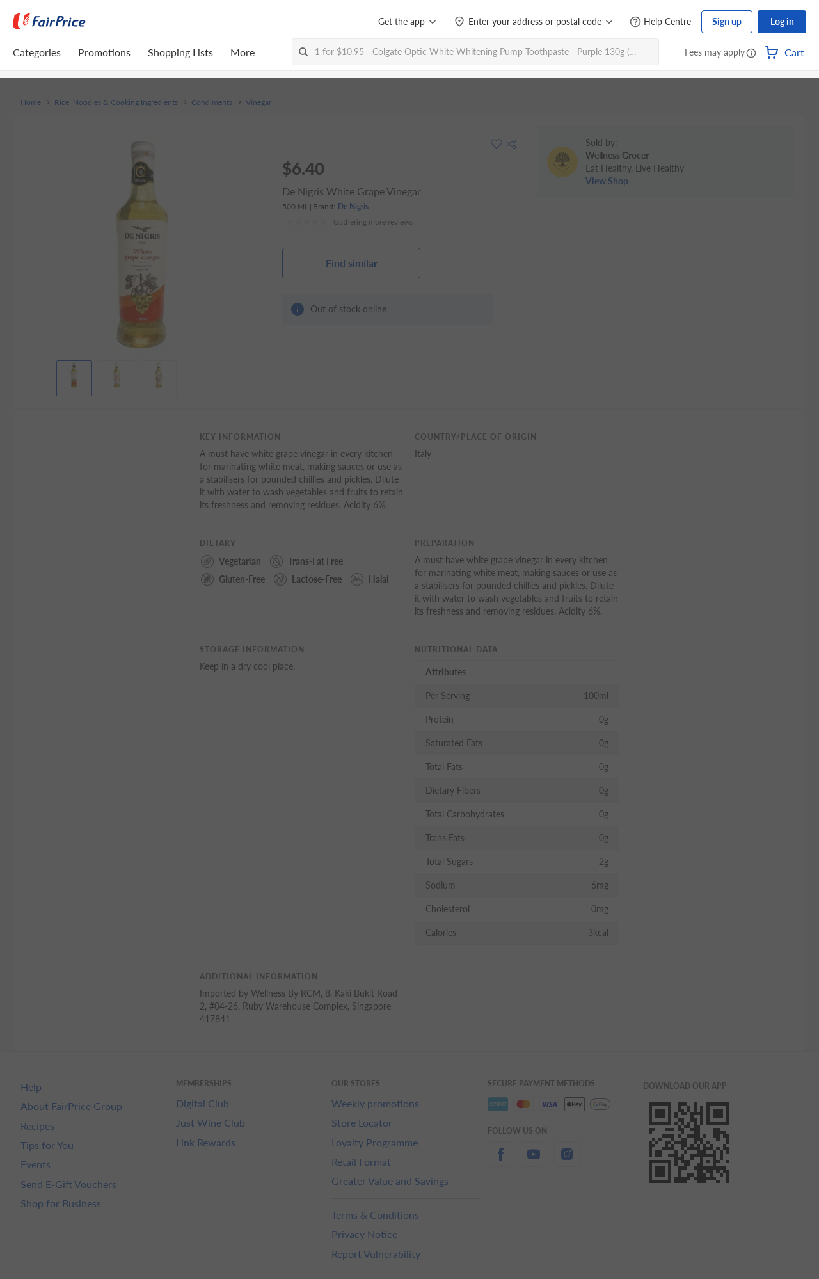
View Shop (606, 180)
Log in (782, 21)
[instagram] (567, 1161)
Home (30, 102)
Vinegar (258, 102)
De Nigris (353, 206)
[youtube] (533, 1161)
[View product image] (74, 375)
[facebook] (500, 1161)
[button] (751, 54)
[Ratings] (349, 222)
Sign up (727, 21)
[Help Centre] (660, 22)
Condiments (211, 102)
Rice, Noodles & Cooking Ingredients (116, 102)
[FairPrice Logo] (49, 22)
